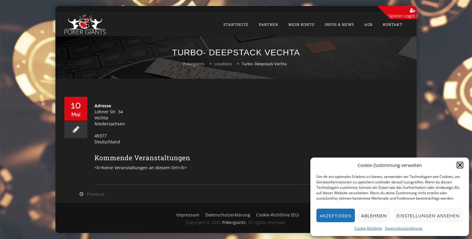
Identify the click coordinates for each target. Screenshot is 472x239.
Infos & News (339, 24)
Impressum (187, 215)
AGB (368, 24)
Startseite (236, 24)
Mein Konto (301, 24)
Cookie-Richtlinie (368, 228)
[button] (460, 165)
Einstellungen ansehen (428, 216)
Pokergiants (234, 222)
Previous (95, 194)
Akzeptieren (335, 216)
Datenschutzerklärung (403, 228)
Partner (268, 24)
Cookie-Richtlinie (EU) (277, 215)
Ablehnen (374, 216)
